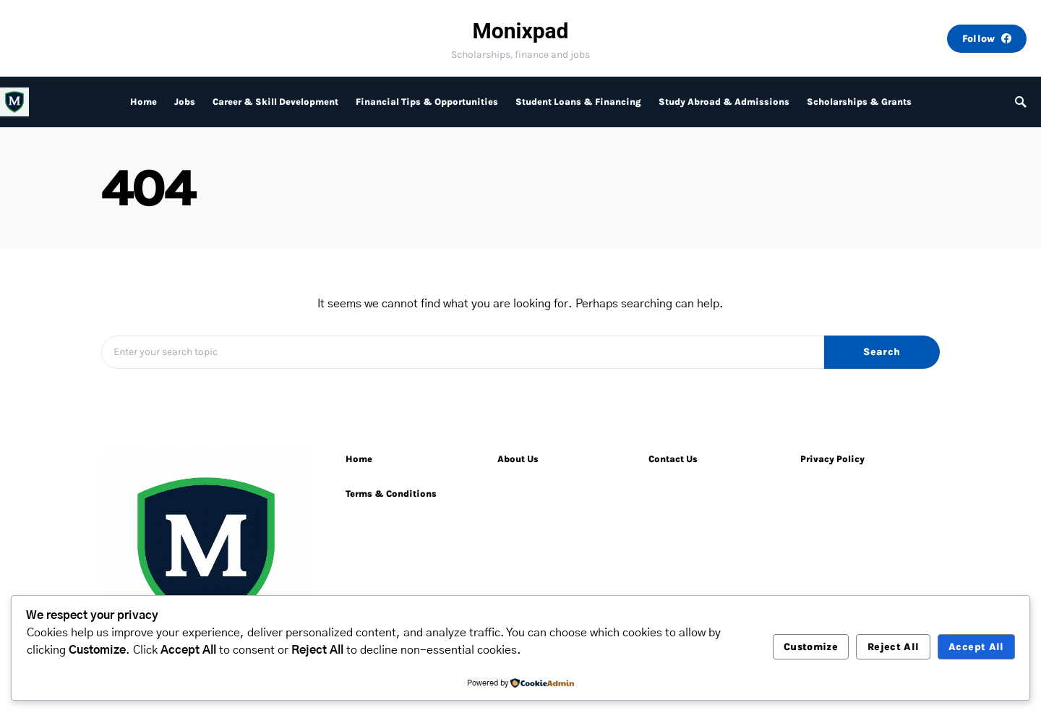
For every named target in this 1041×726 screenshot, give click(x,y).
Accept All (976, 647)
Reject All (894, 647)
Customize (811, 647)
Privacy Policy (832, 458)
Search (881, 352)
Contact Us (673, 458)
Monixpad (520, 30)
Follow (986, 39)
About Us (518, 458)
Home (359, 458)
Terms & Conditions (391, 493)
